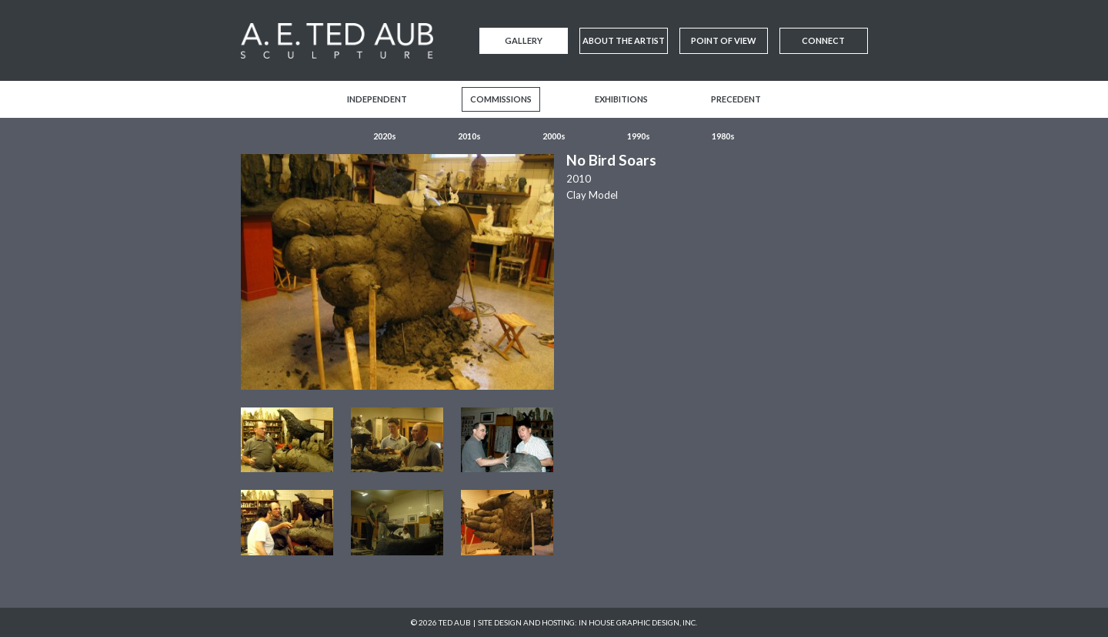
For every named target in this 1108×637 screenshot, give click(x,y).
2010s (469, 136)
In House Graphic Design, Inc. (638, 622)
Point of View (723, 40)
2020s (384, 136)
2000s (554, 136)
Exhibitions (621, 99)
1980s (723, 136)
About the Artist (623, 40)
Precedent (736, 99)
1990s (638, 136)
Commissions (501, 99)
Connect (823, 40)
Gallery (523, 40)
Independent (377, 99)
